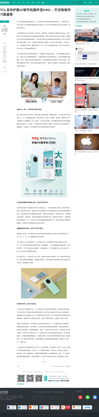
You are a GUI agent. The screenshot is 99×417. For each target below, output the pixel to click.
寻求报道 (55, 392)
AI (18, 366)
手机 (23, 2)
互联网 (38, 2)
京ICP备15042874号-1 (36, 414)
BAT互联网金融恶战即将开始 (83, 19)
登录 (85, 2)
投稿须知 (62, 392)
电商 (32, 2)
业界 (18, 2)
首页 (14, 2)
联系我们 (43, 392)
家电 (28, 2)
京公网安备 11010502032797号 (49, 414)
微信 (29, 315)
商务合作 (49, 392)
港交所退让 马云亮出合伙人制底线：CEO (86, 13)
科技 (33, 36)
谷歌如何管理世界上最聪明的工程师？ (85, 16)
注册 (90, 2)
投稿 (96, 2)
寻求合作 (67, 366)
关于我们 (36, 392)
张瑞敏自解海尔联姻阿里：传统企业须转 (86, 21)
